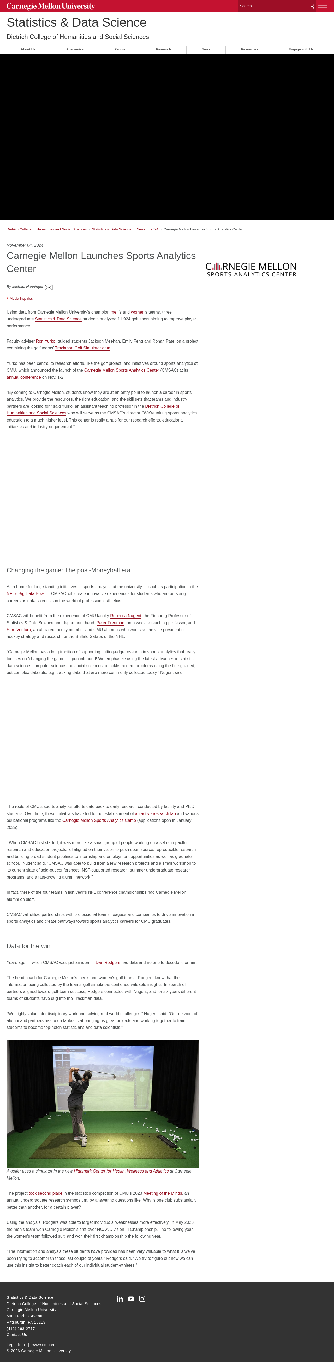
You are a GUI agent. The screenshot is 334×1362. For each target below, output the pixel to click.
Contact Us (17, 1329)
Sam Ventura (19, 624)
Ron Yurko (45, 335)
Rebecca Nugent (125, 610)
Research (163, 47)
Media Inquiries (21, 293)
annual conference (24, 372)
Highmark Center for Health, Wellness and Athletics (121, 1166)
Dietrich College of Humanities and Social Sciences (78, 34)
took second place (45, 1188)
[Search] (277, 5)
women (138, 306)
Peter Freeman (110, 617)
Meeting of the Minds (162, 1188)
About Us (28, 47)
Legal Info (16, 1339)
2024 (155, 227)
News (206, 47)
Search (312, 5)
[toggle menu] (322, 4)
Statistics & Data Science (77, 20)
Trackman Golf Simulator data (82, 342)
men (115, 306)
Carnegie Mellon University (47, 6)
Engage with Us (301, 47)
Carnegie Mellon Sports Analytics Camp (99, 815)
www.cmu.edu (45, 1339)
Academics (75, 47)
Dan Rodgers (108, 957)
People (119, 47)
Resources (249, 47)
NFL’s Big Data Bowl (26, 588)
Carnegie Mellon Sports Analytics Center (121, 365)
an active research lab (155, 808)
